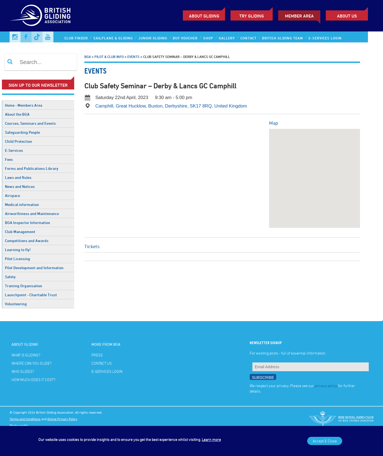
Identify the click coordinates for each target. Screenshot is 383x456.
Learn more (211, 439)
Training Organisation (23, 285)
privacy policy (326, 385)
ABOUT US (347, 15)
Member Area (299, 15)
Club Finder (76, 38)
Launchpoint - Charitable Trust (31, 294)
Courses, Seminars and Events (30, 123)
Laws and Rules (18, 177)
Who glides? (22, 371)
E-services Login (325, 38)
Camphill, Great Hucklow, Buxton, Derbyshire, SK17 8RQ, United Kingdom (171, 106)
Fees (9, 159)
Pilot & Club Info (109, 56)
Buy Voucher (185, 38)
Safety (10, 276)
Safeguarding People (22, 132)
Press (97, 355)
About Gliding (204, 15)
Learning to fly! (18, 249)
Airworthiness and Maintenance (32, 213)
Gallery (227, 38)
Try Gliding (251, 15)
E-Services (14, 150)
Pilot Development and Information (34, 267)
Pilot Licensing (17, 258)
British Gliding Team (282, 38)
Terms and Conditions (25, 419)
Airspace (12, 195)
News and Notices (20, 186)
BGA (87, 56)
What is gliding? (25, 355)
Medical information (22, 204)
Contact (248, 38)
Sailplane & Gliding (113, 38)
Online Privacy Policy (62, 419)
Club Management (20, 231)
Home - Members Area (23, 105)
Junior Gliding (152, 38)
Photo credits (19, 425)
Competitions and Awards (26, 240)
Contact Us (101, 363)
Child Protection (18, 141)
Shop (208, 38)
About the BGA (17, 114)
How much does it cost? (33, 379)
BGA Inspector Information (27, 222)
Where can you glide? (31, 363)
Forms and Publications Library (31, 168)
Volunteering (16, 303)
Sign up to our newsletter (38, 85)
